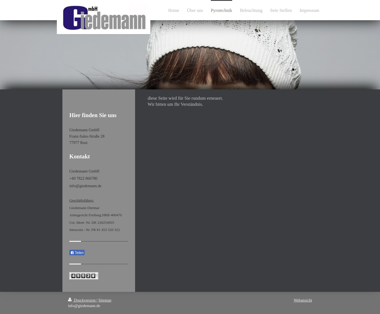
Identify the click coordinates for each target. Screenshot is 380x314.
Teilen (76, 253)
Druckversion (82, 300)
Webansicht (303, 300)
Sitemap (104, 300)
